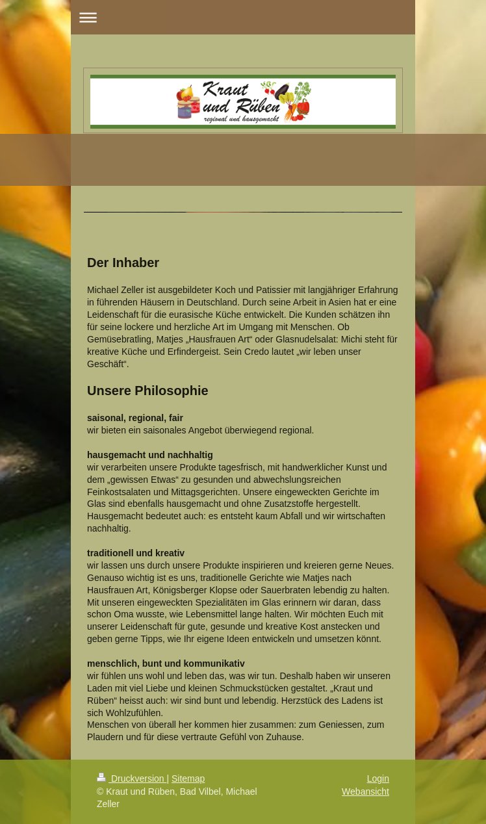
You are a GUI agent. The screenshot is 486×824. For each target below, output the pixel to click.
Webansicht (365, 791)
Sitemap (188, 778)
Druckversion (131, 778)
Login (378, 778)
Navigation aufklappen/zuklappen (243, 17)
